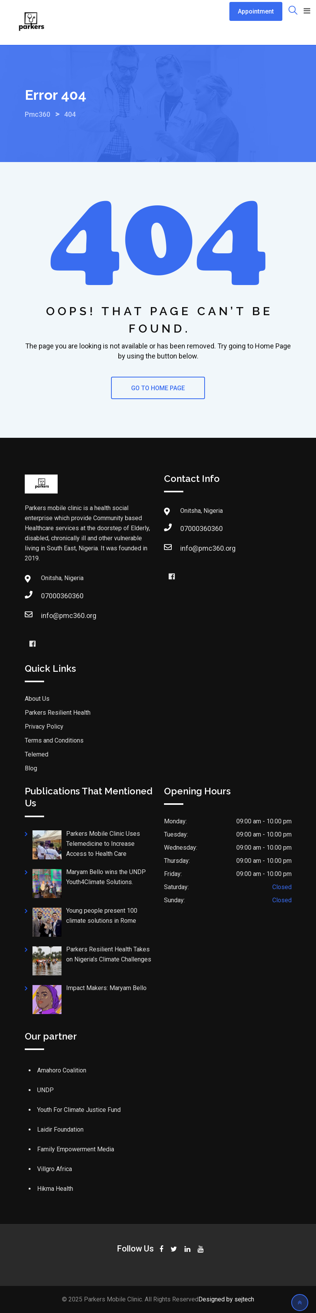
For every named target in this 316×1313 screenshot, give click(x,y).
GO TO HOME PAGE (158, 388)
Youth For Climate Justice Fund (79, 1109)
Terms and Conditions (54, 740)
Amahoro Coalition (61, 1070)
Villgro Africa (54, 1169)
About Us (37, 698)
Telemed (36, 754)
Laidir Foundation (60, 1129)
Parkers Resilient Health (58, 712)
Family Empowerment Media (75, 1149)
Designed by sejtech (226, 1299)
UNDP (45, 1090)
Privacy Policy (44, 726)
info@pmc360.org (68, 615)
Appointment (256, 11)
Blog (31, 768)
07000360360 (62, 596)
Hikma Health (55, 1188)
